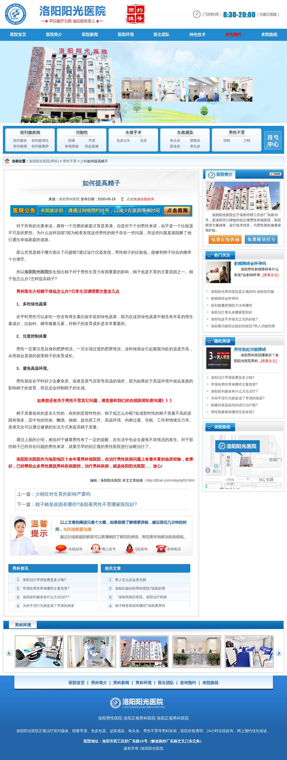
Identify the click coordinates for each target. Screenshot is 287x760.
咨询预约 (233, 34)
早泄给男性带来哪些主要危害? (46, 588)
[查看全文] (271, 275)
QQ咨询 (141, 549)
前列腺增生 (40, 140)
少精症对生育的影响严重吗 (62, 494)
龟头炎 (175, 140)
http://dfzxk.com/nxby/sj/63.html (170, 480)
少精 (246, 140)
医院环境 (126, 34)
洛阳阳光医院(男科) (44, 161)
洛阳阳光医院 (27, 731)
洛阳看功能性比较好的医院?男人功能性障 (243, 326)
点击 (140, 199)
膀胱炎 (195, 140)
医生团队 (162, 34)
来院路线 (269, 34)
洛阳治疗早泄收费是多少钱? (44, 580)
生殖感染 (185, 132)
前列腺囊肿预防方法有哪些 (231, 305)
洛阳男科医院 (69, 199)
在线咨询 (75, 549)
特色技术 (197, 34)
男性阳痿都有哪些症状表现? (232, 412)
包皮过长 (123, 140)
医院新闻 (90, 34)
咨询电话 (174, 549)
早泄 (91, 140)
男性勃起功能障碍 (250, 349)
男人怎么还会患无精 (130, 580)
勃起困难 (92, 146)
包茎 (143, 140)
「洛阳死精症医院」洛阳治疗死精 (141, 597)
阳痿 (71, 140)
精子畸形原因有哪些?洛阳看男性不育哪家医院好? (86, 504)
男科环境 (143, 682)
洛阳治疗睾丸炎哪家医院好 (231, 312)
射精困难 (72, 146)
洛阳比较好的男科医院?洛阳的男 (140, 588)
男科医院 (143, 14)
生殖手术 (133, 132)
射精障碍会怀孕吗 (250, 263)
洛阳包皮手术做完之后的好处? (234, 319)
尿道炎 (175, 146)
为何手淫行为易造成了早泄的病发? (238, 398)
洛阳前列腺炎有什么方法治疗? (46, 597)
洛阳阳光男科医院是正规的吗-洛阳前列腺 (242, 292)
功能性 (82, 132)
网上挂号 (109, 549)
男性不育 (237, 132)
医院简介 (54, 34)
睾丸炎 (195, 146)
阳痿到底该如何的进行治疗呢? (234, 405)
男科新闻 (121, 682)
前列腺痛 (20, 146)
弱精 (226, 140)
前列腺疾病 (30, 132)
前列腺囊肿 (40, 146)
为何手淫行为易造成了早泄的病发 (48, 606)
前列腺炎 (20, 140)
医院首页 (18, 34)
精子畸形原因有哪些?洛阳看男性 (140, 606)
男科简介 (99, 682)
